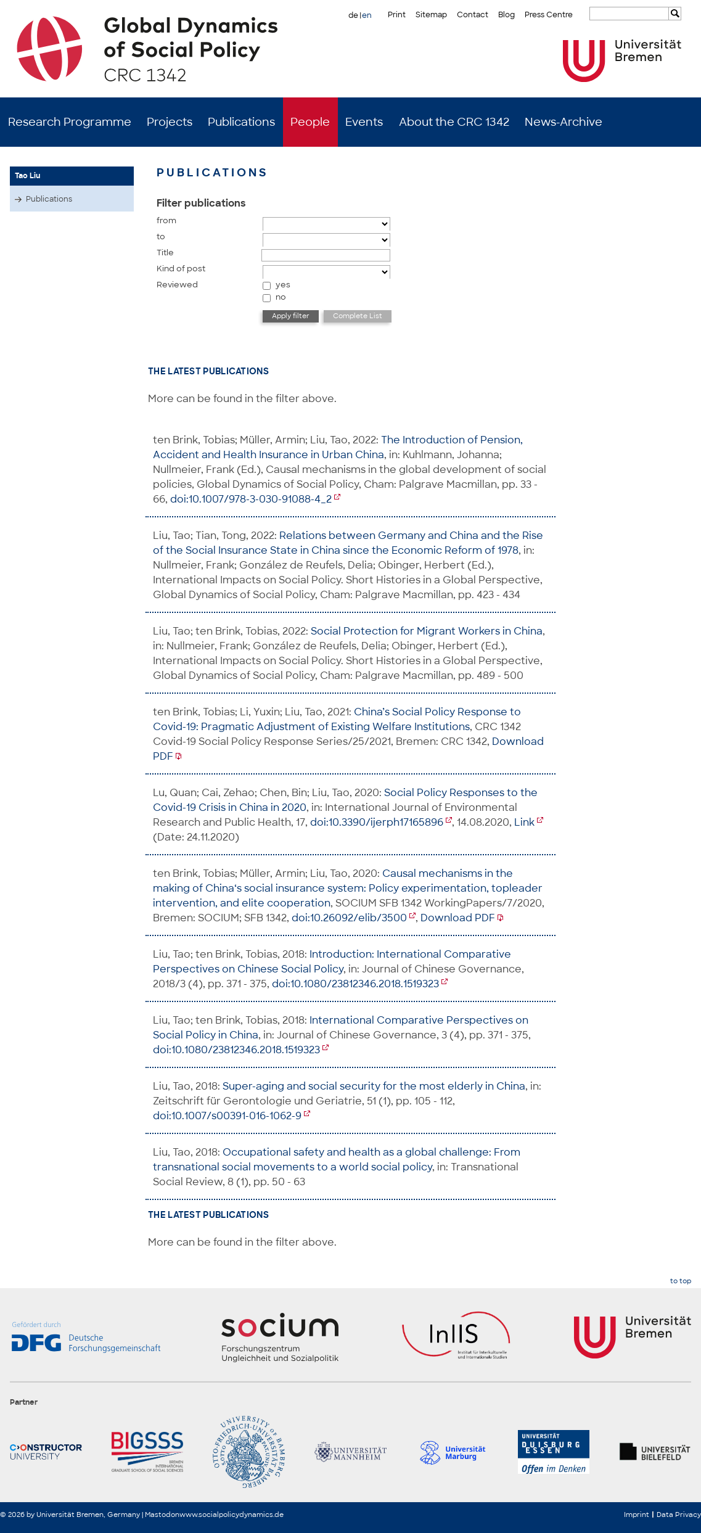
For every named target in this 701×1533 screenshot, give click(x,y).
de (353, 15)
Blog (506, 15)
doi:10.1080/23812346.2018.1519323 (355, 983)
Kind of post (181, 268)
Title (165, 252)
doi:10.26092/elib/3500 (349, 917)
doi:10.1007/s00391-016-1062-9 (227, 1115)
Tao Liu (27, 176)
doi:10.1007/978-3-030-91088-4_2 (251, 499)
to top (680, 1281)
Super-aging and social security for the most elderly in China (374, 1086)
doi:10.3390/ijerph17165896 (376, 822)
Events (364, 122)
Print (397, 15)
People (310, 122)
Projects (169, 122)
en (367, 15)
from (166, 220)
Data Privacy (679, 1514)
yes (283, 284)
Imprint (636, 1514)
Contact (472, 15)
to (161, 236)
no (281, 297)
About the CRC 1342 (454, 122)
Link (524, 822)
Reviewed (177, 284)
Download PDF (457, 917)
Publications (241, 122)
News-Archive (563, 122)
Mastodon (162, 1514)
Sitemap (431, 15)
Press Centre (549, 15)
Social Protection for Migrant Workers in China (427, 631)
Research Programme (69, 122)
